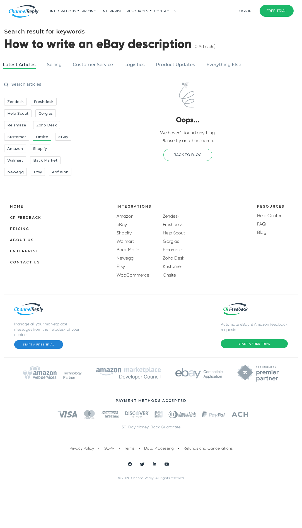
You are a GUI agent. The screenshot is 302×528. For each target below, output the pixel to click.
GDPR (109, 448)
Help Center (269, 215)
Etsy (121, 266)
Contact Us (165, 11)
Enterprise (111, 11)
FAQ (261, 224)
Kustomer (172, 266)
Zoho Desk (173, 258)
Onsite (169, 275)
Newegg (125, 258)
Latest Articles (19, 64)
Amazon (125, 216)
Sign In (245, 11)
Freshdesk (173, 224)
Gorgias (171, 241)
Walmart (125, 241)
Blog (261, 232)
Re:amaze (173, 249)
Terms (129, 448)
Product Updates (175, 64)
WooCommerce (133, 275)
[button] (187, 155)
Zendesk (171, 216)
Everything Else (223, 64)
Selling (54, 64)
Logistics (134, 64)
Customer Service (93, 64)
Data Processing (159, 448)
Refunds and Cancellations (208, 448)
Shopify (124, 233)
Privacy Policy (82, 448)
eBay (122, 224)
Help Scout (174, 233)
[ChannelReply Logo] (23, 11)
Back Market (129, 249)
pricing (89, 11)
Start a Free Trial (38, 344)
